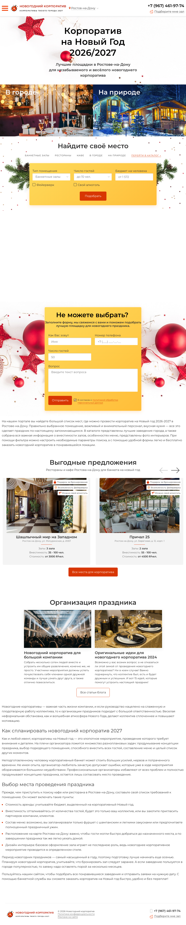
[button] (175, 470)
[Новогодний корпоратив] (37, 8)
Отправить (60, 400)
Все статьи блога (93, 692)
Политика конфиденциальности (76, 914)
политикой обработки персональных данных (98, 401)
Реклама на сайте (68, 917)
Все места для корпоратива (93, 572)
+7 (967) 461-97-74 (166, 5)
